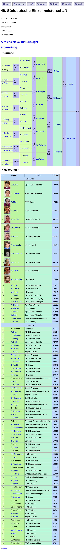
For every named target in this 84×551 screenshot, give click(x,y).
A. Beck (14, 381)
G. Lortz (14, 477)
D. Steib (14, 447)
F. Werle (14, 471)
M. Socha (40, 131)
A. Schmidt (15, 490)
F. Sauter (15, 513)
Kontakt (66, 4)
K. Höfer (14, 517)
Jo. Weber (71, 138)
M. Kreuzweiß (25, 128)
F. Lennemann (17, 428)
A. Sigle (14, 332)
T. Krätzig (5, 120)
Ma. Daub (24, 101)
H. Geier (14, 438)
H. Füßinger (16, 368)
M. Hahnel (15, 358)
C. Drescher (7, 136)
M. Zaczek (6, 66)
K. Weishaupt (7, 150)
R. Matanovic (16, 411)
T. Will (13, 533)
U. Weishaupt (16, 494)
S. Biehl (14, 414)
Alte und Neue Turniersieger (19, 41)
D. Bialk (5, 83)
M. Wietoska (16, 391)
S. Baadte (15, 385)
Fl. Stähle (15, 348)
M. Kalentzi (15, 345)
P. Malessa (15, 355)
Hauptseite (4, 548)
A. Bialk (14, 342)
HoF (31, 4)
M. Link (23, 121)
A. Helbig (5, 164)
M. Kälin (14, 375)
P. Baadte (24, 156)
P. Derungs (15, 497)
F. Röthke (15, 474)
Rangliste (19, 4)
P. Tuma (5, 110)
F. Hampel (24, 88)
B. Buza (39, 105)
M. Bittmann (16, 424)
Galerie (54, 4)
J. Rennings (16, 464)
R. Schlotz (15, 362)
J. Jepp (14, 395)
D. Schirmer (16, 434)
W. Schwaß (24, 141)
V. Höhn (5, 93)
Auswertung (9, 47)
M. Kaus (23, 75)
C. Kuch (56, 71)
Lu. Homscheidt (17, 530)
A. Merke (23, 115)
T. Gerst (14, 441)
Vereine (41, 4)
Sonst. (78, 4)
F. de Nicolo (25, 60)
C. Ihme (5, 96)
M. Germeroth (17, 454)
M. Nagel (15, 405)
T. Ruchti (14, 365)
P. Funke (14, 418)
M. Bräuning (16, 431)
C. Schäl (14, 352)
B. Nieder (15, 401)
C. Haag (14, 339)
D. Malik (14, 484)
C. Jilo (13, 457)
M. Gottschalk (16, 388)
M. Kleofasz (16, 372)
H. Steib (14, 480)
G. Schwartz (16, 398)
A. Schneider (7, 147)
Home (6, 4)
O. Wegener (16, 335)
